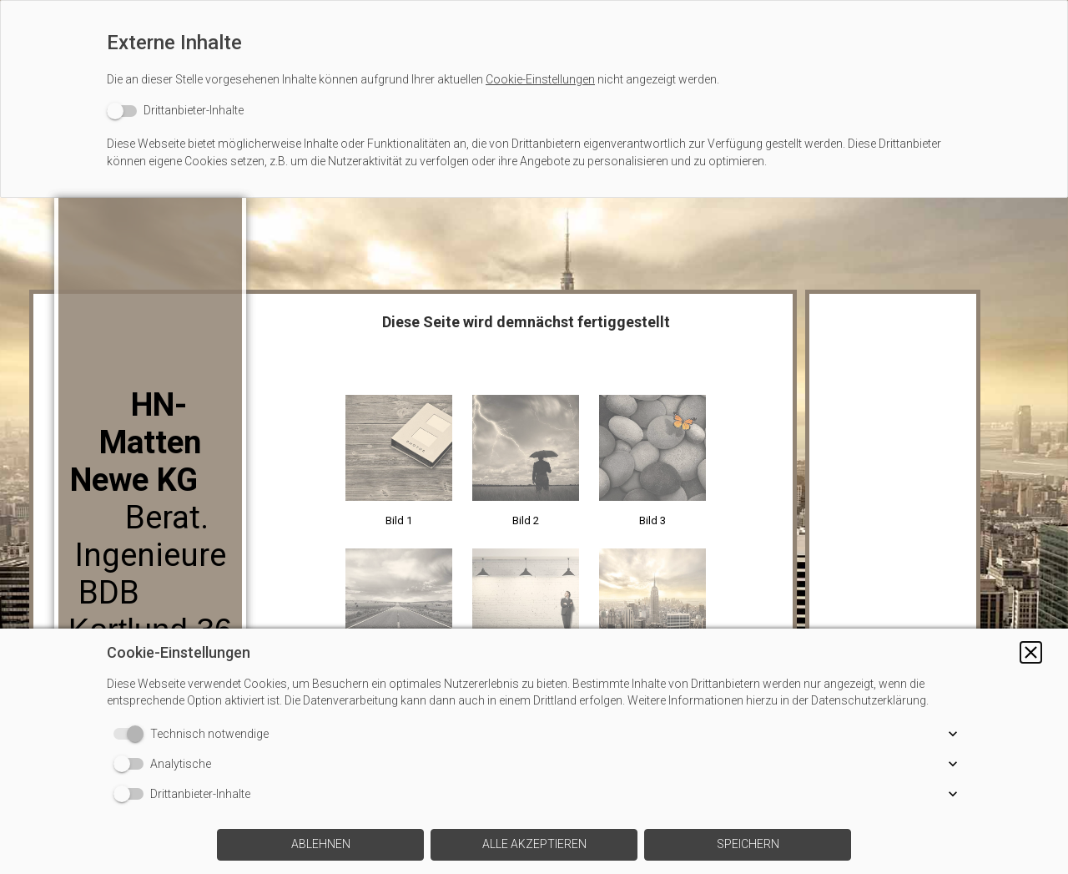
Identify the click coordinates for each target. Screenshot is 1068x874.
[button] (1030, 652)
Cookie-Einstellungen (540, 79)
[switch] (175, 110)
